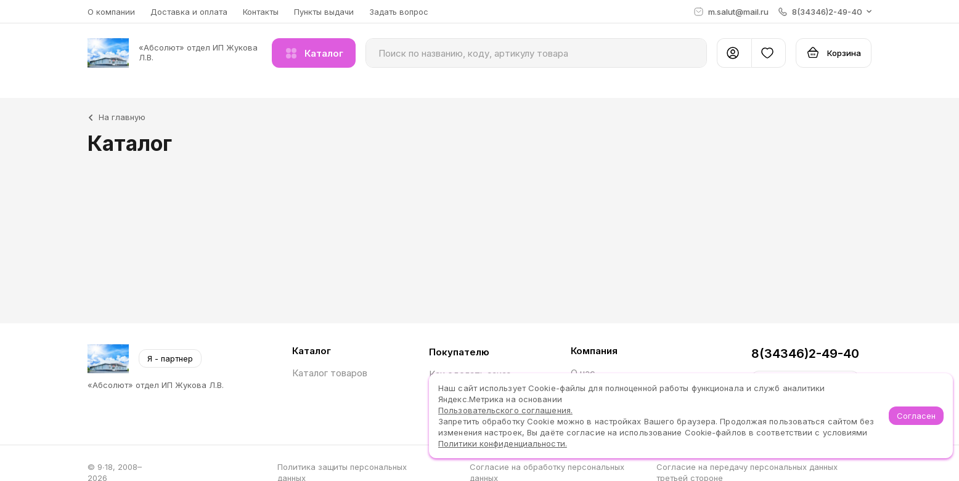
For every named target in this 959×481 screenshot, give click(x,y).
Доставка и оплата (188, 12)
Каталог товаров (329, 373)
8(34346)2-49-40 (805, 353)
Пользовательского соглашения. (505, 410)
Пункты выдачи (324, 12)
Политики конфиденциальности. (502, 443)
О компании (111, 12)
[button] (824, 11)
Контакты (261, 12)
